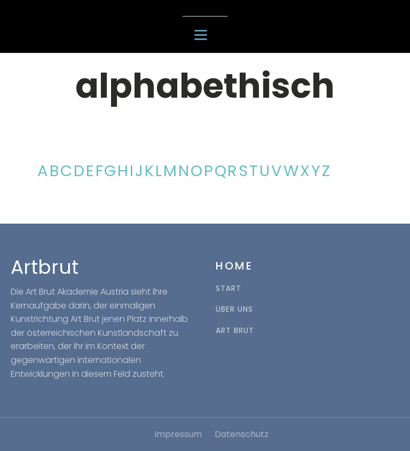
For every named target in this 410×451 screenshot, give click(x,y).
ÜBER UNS (234, 309)
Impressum (178, 434)
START (228, 288)
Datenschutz (242, 434)
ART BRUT (235, 331)
